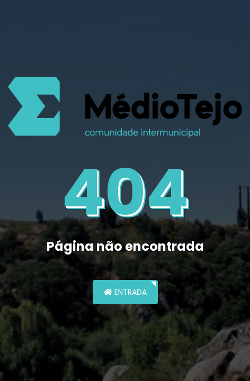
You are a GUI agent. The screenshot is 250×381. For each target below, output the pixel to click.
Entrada (125, 292)
